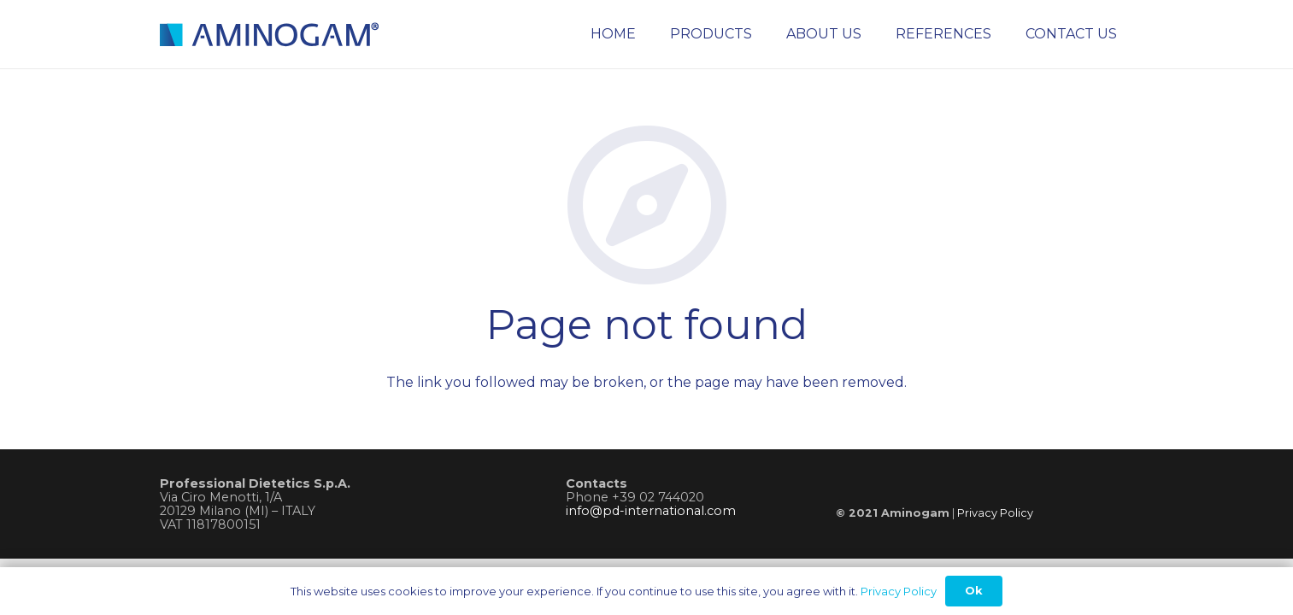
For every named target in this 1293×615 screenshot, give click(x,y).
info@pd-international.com (651, 510)
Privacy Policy (995, 513)
